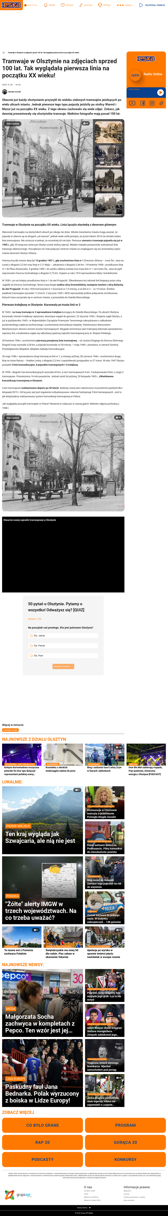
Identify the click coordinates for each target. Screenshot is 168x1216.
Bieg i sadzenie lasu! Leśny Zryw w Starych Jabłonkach (104, 769)
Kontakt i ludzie (89, 1191)
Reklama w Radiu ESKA (92, 1200)
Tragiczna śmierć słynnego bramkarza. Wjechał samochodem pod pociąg (104, 1066)
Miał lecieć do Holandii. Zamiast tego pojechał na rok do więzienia (104, 883)
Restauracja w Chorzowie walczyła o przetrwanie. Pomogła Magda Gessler (104, 813)
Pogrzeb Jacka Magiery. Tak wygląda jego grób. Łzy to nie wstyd (104, 996)
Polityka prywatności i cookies (134, 1197)
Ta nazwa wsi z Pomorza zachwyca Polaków (21, 951)
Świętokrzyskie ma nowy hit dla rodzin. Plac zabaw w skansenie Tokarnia (63, 953)
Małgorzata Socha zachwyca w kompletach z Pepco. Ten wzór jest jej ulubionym (42, 1020)
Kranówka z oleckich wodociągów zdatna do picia (63, 769)
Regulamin (127, 1191)
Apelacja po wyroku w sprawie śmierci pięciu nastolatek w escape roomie (104, 953)
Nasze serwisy (84, 1207)
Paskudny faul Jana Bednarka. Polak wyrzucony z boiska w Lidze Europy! (42, 1090)
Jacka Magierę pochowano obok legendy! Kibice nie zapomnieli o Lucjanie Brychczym (104, 1101)
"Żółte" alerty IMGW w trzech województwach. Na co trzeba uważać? (42, 907)
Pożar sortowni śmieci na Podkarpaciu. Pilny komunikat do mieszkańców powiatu (104, 848)
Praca (86, 1194)
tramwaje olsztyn (10, 730)
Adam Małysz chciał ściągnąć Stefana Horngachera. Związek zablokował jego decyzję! (104, 1031)
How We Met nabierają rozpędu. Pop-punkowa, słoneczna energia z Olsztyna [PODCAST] (146, 771)
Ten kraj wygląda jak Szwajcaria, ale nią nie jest (42, 834)
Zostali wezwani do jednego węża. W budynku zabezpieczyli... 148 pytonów (104, 918)
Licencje (126, 1194)
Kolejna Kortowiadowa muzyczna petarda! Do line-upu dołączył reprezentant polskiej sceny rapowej (21, 771)
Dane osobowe (129, 1200)
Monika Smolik (14, 92)
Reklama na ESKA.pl (91, 1197)
